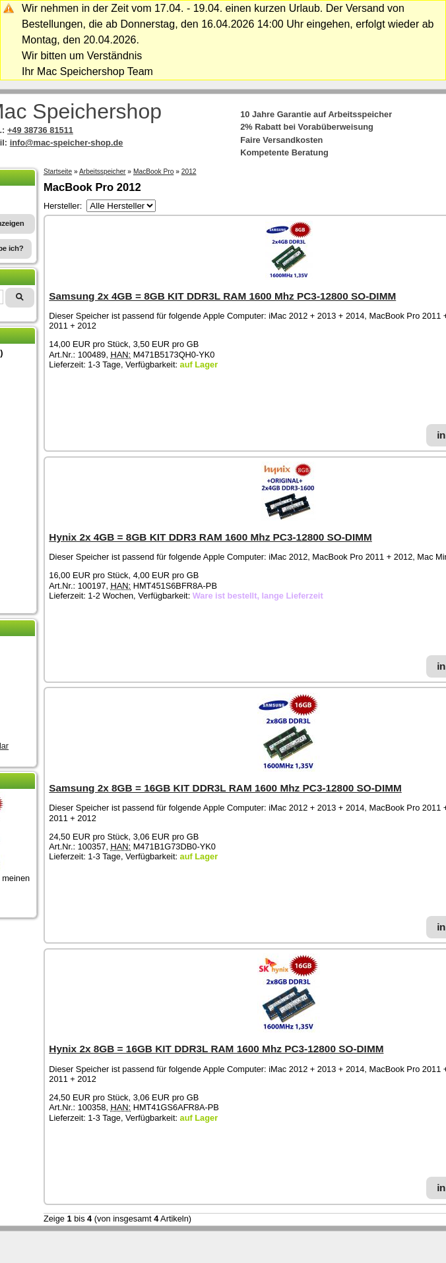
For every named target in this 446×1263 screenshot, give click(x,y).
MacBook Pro (153, 171)
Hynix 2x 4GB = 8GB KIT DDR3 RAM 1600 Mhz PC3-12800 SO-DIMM (210, 537)
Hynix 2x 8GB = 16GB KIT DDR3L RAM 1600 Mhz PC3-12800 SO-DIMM (216, 1048)
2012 (189, 171)
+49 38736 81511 (40, 130)
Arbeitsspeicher (102, 171)
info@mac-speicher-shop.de (66, 143)
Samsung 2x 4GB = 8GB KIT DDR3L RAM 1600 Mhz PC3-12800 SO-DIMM (222, 296)
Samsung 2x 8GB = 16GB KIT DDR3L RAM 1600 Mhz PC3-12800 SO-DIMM (225, 787)
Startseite (58, 171)
